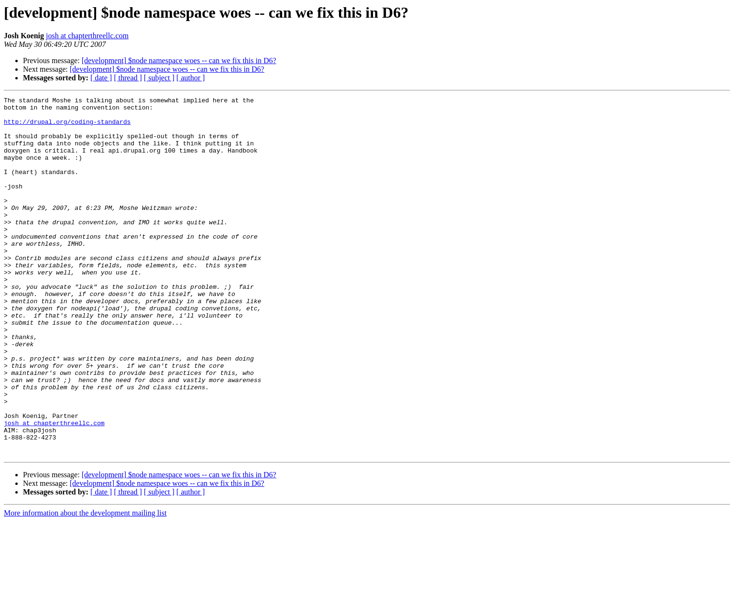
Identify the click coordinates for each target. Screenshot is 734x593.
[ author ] (190, 78)
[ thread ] (128, 78)
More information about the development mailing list (85, 585)
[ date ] (101, 78)
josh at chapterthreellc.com (87, 36)
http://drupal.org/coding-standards (67, 127)
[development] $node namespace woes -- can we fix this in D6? (179, 60)
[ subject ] (159, 78)
